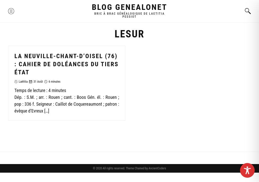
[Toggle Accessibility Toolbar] (247, 170)
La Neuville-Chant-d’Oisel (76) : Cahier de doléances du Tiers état (66, 64)
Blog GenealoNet (129, 7)
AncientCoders (157, 168)
